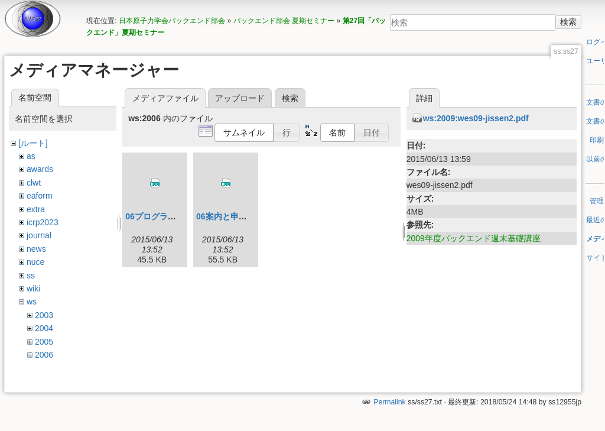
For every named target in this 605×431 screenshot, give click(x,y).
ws (32, 301)
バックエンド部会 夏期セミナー (283, 21)
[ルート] (33, 143)
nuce (35, 262)
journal (39, 235)
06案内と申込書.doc (234, 216)
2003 (44, 315)
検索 (568, 22)
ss (31, 275)
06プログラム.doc (159, 216)
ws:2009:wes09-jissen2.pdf (476, 118)
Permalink (389, 391)
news (36, 249)
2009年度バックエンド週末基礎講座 (473, 238)
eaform (40, 195)
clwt (34, 182)
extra (36, 209)
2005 (44, 341)
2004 (44, 328)
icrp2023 (42, 222)
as (31, 156)
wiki (33, 288)
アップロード (240, 98)
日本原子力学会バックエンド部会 (172, 21)
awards (40, 169)
